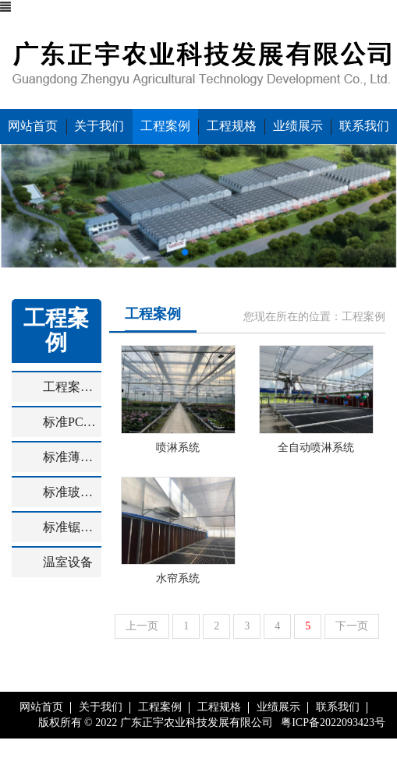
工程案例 (165, 125)
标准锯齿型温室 (72, 527)
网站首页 (33, 125)
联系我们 (364, 125)
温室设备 (68, 562)
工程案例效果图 (72, 386)
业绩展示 (298, 125)
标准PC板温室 (72, 421)
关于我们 (99, 125)
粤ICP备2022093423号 (333, 722)
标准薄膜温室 (72, 457)
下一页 (351, 626)
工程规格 (232, 125)
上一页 (142, 626)
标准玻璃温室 (72, 492)
